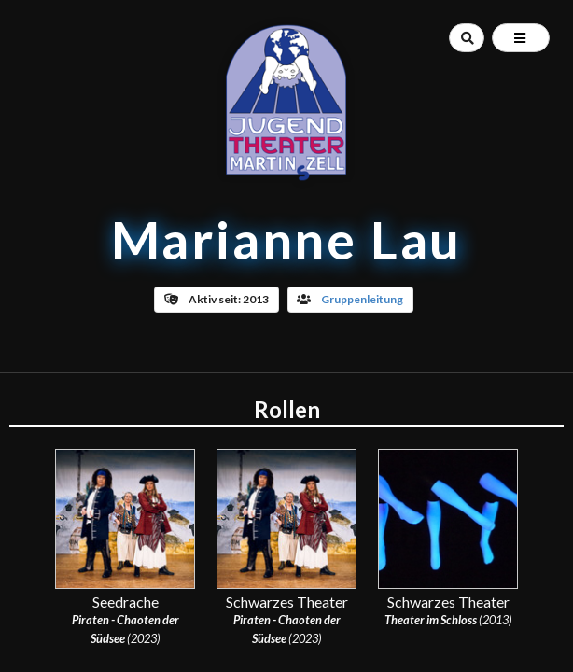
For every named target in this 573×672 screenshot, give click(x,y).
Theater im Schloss (430, 619)
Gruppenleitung (362, 299)
